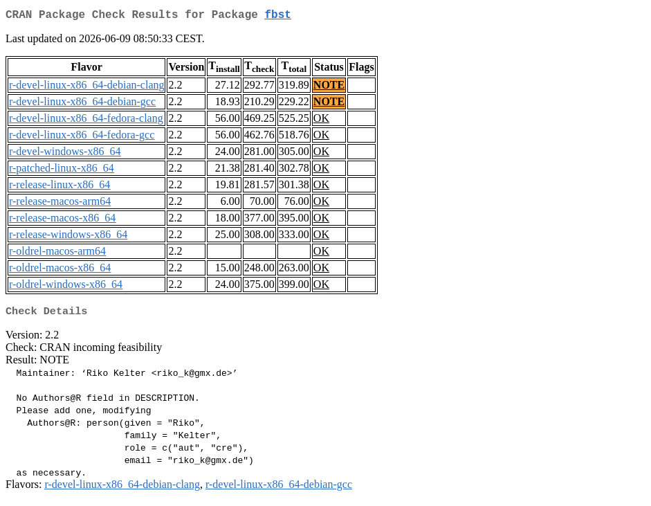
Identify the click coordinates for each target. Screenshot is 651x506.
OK (321, 121)
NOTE (329, 87)
